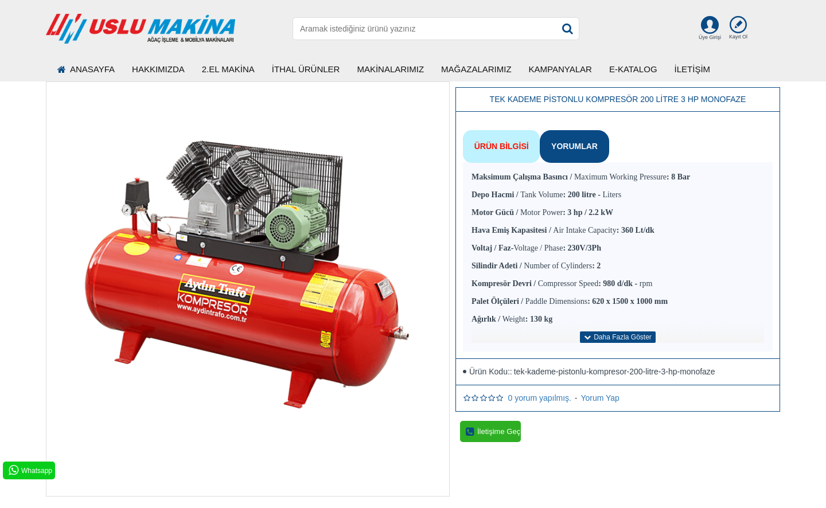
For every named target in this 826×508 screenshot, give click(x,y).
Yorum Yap (599, 392)
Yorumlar (566, 143)
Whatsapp (29, 470)
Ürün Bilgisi (499, 143)
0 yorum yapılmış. (539, 392)
